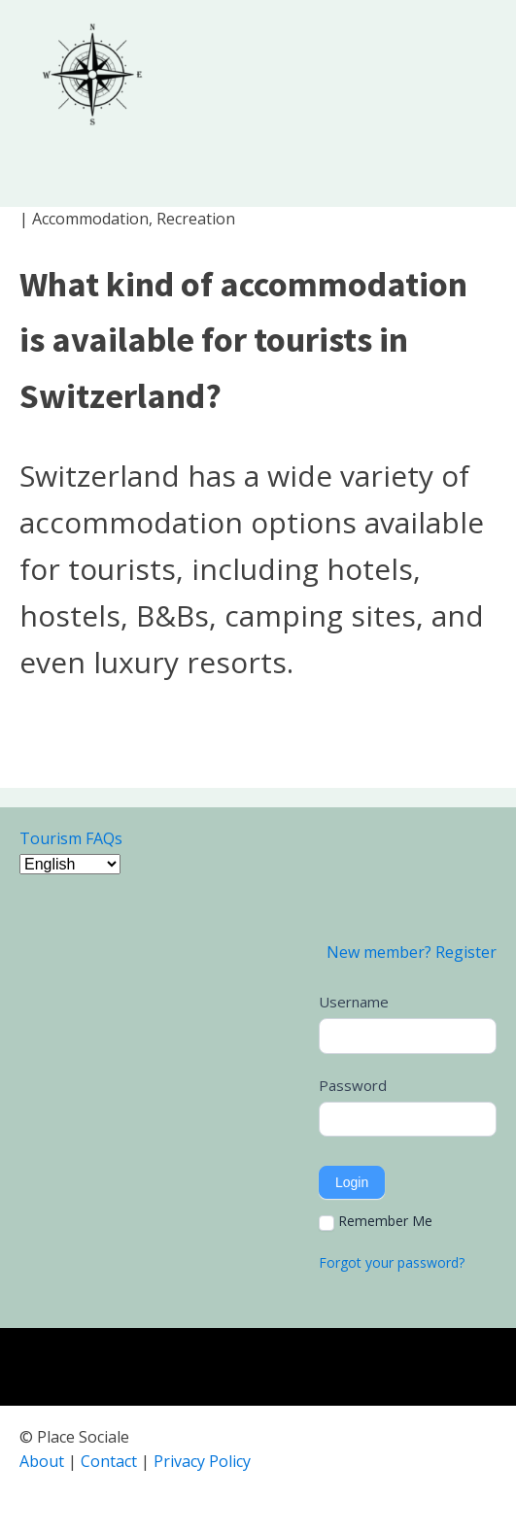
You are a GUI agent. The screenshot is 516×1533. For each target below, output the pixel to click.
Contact (109, 1461)
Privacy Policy (202, 1461)
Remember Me (375, 1221)
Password (353, 1085)
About (41, 1461)
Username (354, 1001)
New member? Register (412, 952)
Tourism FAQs (70, 838)
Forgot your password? (391, 1262)
